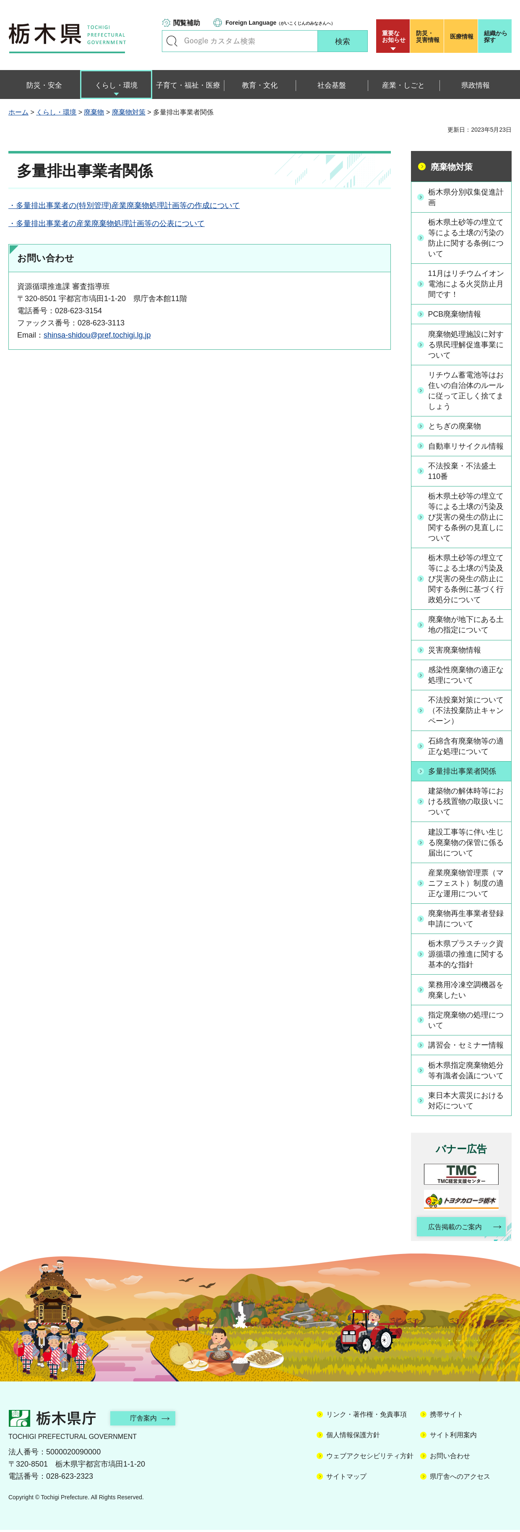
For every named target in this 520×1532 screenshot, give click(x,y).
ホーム (18, 112)
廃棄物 (94, 112)
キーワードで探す (171, 41)
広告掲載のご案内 (454, 1229)
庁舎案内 (144, 1420)
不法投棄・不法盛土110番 (462, 471)
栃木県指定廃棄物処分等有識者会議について (466, 1072)
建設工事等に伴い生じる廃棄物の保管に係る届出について (466, 843)
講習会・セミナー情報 (466, 1047)
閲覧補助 (186, 22)
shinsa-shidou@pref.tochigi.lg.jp (97, 335)
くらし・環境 (56, 112)
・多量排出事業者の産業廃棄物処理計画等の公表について (106, 223)
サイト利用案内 (453, 1437)
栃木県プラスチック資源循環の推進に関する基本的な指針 (466, 955)
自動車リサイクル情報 (466, 446)
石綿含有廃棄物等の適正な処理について (466, 747)
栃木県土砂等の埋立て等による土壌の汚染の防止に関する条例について (466, 238)
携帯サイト (446, 1416)
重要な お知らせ (394, 36)
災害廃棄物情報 (454, 651)
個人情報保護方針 (353, 1437)
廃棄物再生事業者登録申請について (466, 920)
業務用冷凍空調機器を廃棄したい (466, 991)
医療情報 (461, 36)
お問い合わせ (450, 1458)
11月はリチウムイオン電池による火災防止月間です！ (466, 284)
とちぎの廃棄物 (454, 427)
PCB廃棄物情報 (454, 314)
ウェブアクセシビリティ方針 (369, 1458)
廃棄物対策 (129, 112)
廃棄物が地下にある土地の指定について (466, 625)
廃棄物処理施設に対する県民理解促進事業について (466, 344)
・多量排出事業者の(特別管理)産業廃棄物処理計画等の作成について (124, 205)
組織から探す (495, 36)
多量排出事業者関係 (462, 772)
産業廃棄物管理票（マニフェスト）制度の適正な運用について (466, 884)
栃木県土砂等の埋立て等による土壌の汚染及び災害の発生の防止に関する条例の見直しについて (466, 517)
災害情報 (429, 36)
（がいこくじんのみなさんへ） (280, 22)
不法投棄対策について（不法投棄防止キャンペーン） (466, 711)
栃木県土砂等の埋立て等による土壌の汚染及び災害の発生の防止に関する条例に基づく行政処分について (466, 579)
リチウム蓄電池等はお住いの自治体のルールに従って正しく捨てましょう (466, 391)
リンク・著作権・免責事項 (366, 1416)
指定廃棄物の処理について (466, 1021)
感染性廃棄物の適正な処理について (466, 676)
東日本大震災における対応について (466, 1102)
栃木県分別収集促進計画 (466, 196)
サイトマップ (346, 1479)
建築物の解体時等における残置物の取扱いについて (466, 802)
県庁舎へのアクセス (460, 1479)
